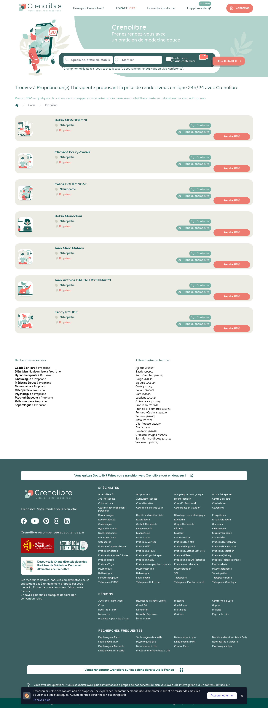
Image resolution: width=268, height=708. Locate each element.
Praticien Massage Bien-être (189, 551)
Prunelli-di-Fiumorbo (153, 408)
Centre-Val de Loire (222, 601)
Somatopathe (219, 573)
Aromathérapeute (222, 494)
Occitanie (179, 614)
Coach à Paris (181, 646)
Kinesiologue (219, 528)
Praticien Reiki (106, 560)
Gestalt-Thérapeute (146, 524)
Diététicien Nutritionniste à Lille (153, 650)
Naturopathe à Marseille (225, 641)
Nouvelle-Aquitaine (146, 614)
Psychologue (105, 569)
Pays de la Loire (220, 614)
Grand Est (141, 605)
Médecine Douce (107, 537)
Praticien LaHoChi (145, 551)
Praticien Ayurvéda (146, 542)
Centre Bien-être (221, 499)
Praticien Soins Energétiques (189, 560)
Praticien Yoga (106, 564)
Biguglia (145, 382)
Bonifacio (146, 431)
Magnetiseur (143, 533)
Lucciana (145, 397)
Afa (142, 427)
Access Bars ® (106, 494)
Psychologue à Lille (146, 641)
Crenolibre (28, 509)
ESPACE (125, 8)
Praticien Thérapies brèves (226, 560)
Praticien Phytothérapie (149, 555)
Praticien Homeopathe (224, 546)
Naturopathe (143, 537)
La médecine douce (161, 8)
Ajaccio (144, 368)
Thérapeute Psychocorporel (189, 582)
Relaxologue (142, 573)
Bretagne (179, 601)
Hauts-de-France (107, 609)
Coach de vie (219, 503)
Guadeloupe (180, 605)
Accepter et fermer (222, 695)
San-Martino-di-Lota (153, 438)
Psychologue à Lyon (222, 646)
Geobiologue (105, 524)
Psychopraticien (182, 569)
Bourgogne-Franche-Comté (151, 601)
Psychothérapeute (222, 569)
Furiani (144, 390)
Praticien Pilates (183, 555)
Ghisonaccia (147, 401)
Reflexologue (105, 573)
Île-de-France (143, 618)
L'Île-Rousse (147, 423)
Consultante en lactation (187, 507)
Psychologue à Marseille (111, 646)
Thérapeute (180, 577)
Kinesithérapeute (107, 533)
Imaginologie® (144, 528)
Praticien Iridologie (108, 551)
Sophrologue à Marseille (149, 637)
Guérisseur (218, 524)
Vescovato (146, 442)
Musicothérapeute (222, 533)
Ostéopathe (104, 542)
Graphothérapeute (184, 524)
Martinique (180, 609)
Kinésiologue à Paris (185, 641)
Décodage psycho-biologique (189, 515)
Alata (143, 420)
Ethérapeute (143, 519)
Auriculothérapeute (146, 499)
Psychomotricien (145, 569)
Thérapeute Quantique (224, 582)
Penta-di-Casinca (151, 412)
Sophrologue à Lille (108, 641)
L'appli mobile (199, 8)
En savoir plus (41, 700)
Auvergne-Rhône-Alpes (111, 601)
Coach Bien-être (144, 503)
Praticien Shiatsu (145, 560)
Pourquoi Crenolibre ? (88, 8)
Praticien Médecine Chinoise (113, 555)
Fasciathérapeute (221, 519)
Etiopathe (179, 519)
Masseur (179, 533)
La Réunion (142, 609)
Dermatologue (106, 515)
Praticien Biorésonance (224, 542)
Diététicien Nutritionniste (149, 515)
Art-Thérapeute (106, 499)
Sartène (145, 416)
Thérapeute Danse (222, 577)
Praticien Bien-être (184, 542)
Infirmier (178, 528)
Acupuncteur (143, 494)
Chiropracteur (105, 503)
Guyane (216, 605)
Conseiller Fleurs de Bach (149, 507)
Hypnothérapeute (107, 528)
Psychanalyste (219, 564)
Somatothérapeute (108, 577)
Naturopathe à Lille (146, 646)
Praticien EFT (143, 546)
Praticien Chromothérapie (112, 546)
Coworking (218, 507)
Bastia (144, 371)
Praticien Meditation (223, 551)
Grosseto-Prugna (151, 435)
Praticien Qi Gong (221, 555)
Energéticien (219, 515)
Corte (143, 386)
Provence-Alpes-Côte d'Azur (113, 618)
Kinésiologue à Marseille (111, 650)
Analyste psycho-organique (188, 494)
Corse (32, 105)
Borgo (144, 379)
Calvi (143, 394)
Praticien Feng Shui (184, 546)
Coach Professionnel (185, 503)
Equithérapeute (106, 519)
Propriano (51, 105)
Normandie (104, 614)
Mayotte (216, 609)
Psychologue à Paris (108, 637)
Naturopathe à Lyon (185, 637)
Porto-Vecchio (149, 375)
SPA (176, 573)
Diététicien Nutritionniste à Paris (229, 637)
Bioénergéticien (182, 499)
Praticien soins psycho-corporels (153, 564)
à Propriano (32, 368)
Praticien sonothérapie (186, 564)
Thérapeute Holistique (148, 582)
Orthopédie (218, 537)
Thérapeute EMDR (108, 582)
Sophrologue (143, 577)
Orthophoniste (182, 537)
